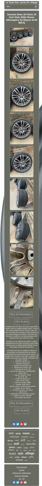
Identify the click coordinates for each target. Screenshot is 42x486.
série (18, 433)
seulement (24, 437)
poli (17, 450)
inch (21, 450)
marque (29, 440)
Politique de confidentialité (21, 473)
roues (26, 433)
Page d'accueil (22, 467)
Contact (21, 470)
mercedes (31, 443)
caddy (34, 440)
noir (11, 433)
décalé (33, 434)
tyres (32, 447)
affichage (10, 440)
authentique (14, 436)
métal (34, 450)
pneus (12, 447)
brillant (19, 460)
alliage (29, 453)
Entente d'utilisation (22, 476)
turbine (22, 444)
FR (23, 479)
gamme (25, 450)
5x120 (10, 444)
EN (20, 479)
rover (11, 457)
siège (17, 457)
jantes (31, 457)
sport (17, 440)
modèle (11, 450)
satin (26, 460)
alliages (24, 457)
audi (16, 443)
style (20, 453)
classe (19, 447)
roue (30, 450)
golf (23, 439)
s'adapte (25, 448)
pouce (32, 437)
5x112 (12, 453)
